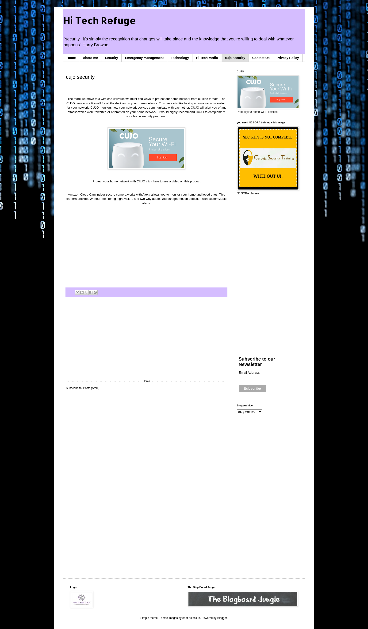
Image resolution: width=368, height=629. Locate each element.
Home (71, 58)
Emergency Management (144, 58)
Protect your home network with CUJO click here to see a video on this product (146, 181)
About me (90, 58)
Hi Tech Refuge (99, 21)
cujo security (235, 58)
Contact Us (261, 58)
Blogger (222, 618)
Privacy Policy (288, 58)
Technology (180, 58)
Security (111, 58)
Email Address (249, 372)
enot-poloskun (191, 618)
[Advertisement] (146, 341)
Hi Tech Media (207, 58)
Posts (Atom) (91, 388)
